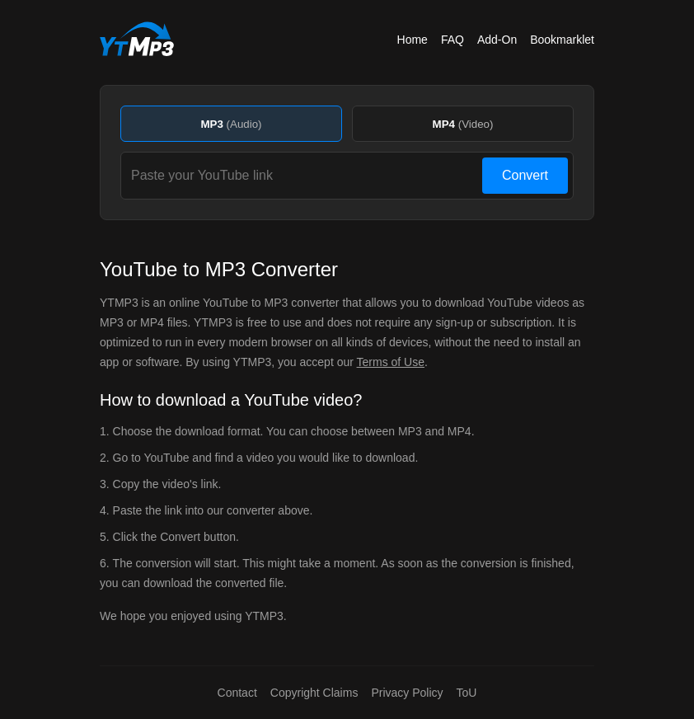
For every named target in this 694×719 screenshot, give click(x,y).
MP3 (230, 124)
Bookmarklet (562, 39)
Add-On (497, 39)
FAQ (452, 39)
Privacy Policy (407, 692)
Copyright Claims (314, 692)
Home (412, 39)
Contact (237, 692)
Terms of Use (390, 362)
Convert (525, 175)
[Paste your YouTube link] (304, 175)
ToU (467, 692)
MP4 (463, 124)
